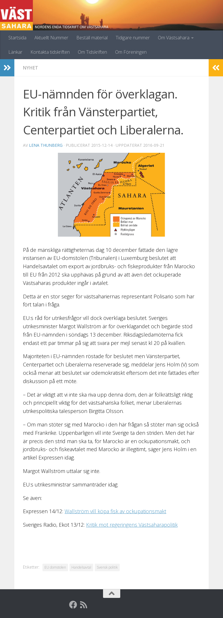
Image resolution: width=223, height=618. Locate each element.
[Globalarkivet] (94, 605)
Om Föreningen (131, 52)
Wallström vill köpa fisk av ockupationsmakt (115, 511)
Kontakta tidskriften (50, 52)
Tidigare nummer (133, 37)
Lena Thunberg (46, 145)
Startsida (17, 37)
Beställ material (92, 37)
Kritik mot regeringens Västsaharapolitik (132, 524)
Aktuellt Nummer (51, 37)
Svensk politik (107, 567)
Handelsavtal (81, 567)
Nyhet (30, 68)
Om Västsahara (173, 37)
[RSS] (83, 605)
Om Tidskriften (92, 52)
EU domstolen (55, 567)
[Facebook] (73, 605)
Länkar (15, 52)
